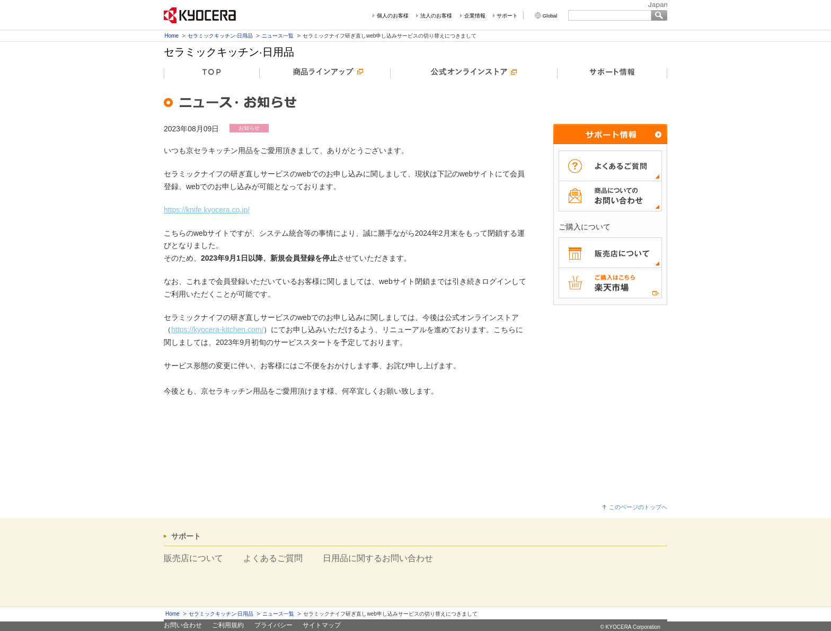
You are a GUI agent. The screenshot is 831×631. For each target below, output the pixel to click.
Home (172, 36)
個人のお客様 (393, 16)
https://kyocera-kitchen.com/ (217, 329)
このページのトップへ (638, 507)
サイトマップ (322, 625)
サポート (507, 16)
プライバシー (273, 625)
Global (550, 16)
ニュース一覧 (278, 36)
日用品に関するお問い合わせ (378, 558)
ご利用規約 (228, 625)
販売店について (193, 558)
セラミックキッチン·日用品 (220, 36)
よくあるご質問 (273, 558)
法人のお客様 (436, 16)
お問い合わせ (183, 625)
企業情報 (474, 16)
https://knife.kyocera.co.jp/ (207, 210)
